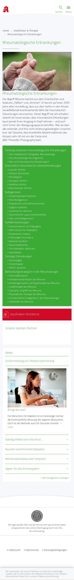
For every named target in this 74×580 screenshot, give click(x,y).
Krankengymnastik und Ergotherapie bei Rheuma (34, 283)
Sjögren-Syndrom (18, 207)
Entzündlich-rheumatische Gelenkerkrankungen (33, 165)
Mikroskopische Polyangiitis (23, 230)
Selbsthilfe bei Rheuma (21, 301)
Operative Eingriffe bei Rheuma (25, 290)
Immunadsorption (18, 275)
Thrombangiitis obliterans (22, 248)
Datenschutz (32, 549)
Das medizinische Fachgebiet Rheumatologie (32, 154)
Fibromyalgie (15, 260)
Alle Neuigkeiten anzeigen (55, 477)
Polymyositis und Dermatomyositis (27, 203)
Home (6, 30)
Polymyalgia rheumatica (21, 237)
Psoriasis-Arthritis (18, 180)
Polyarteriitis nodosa (19, 233)
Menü (69, 9)
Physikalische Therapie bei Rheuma (27, 294)
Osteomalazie (16, 264)
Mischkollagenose (18, 199)
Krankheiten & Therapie (26, 30)
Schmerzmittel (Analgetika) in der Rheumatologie (34, 298)
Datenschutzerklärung (48, 576)
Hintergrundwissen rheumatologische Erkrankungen (35, 150)
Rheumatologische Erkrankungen (24, 34)
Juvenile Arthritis (17, 169)
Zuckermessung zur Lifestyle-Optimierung (29, 361)
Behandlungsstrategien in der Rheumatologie (31, 272)
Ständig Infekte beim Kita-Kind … (24, 439)
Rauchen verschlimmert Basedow (24, 449)
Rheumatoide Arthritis (20, 188)
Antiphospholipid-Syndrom (22, 196)
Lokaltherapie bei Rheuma (22, 286)
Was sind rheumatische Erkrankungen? (29, 161)
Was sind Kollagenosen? (21, 218)
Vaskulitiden (15, 252)
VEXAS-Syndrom (17, 267)
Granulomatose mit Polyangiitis (25, 226)
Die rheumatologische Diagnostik (26, 157)
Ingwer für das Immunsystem (22, 468)
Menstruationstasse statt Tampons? (25, 459)
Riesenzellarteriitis (18, 244)
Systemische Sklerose (20, 211)
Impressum (14, 549)
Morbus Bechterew (19, 173)
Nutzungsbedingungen (55, 549)
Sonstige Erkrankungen (18, 256)
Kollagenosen (13, 192)
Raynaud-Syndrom (18, 241)
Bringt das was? (17, 410)
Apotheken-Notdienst (21, 314)
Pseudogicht (15, 177)
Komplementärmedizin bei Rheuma (27, 279)
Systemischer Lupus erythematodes (27, 214)
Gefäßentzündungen (17, 222)
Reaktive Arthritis (18, 184)
